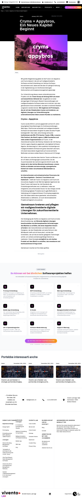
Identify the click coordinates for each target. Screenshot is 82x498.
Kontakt (44, 430)
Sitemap (31, 433)
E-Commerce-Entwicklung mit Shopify (20, 426)
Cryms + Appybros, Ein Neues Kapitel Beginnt (16, 11)
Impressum (31, 439)
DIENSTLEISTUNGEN (9, 420)
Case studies (32, 423)
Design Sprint (6, 427)
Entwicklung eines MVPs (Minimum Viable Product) (7, 435)
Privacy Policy (32, 446)
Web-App (18, 444)
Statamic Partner (33, 436)
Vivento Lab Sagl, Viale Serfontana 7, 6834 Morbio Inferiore (73, 399)
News (16, 72)
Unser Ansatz (32, 430)
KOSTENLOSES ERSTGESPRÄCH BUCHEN (41, 341)
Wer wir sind (32, 427)
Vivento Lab (33, 420)
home (17, 7)
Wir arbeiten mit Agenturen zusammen (46, 443)
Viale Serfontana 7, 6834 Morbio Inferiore (31, 2)
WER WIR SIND (25, 7)
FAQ (17, 447)
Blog (2, 11)
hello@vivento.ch (48, 2)
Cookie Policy (32, 443)
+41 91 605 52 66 (61, 2)
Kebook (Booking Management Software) (7, 444)
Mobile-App (19, 441)
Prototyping (6, 430)
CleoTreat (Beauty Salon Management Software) (8, 459)
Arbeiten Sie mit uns (47, 447)
